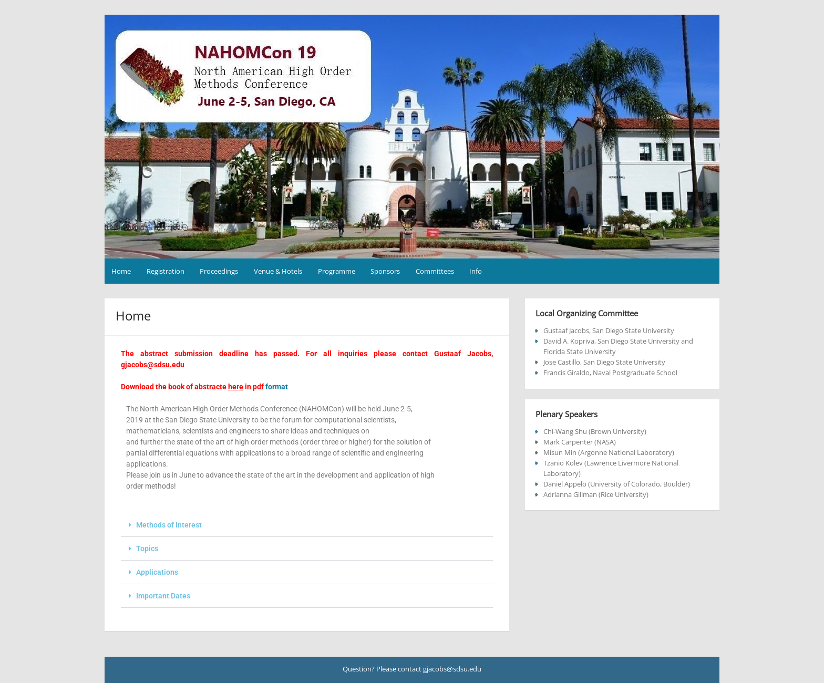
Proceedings (219, 271)
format (276, 386)
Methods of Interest (169, 525)
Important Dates (163, 596)
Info (475, 271)
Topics (147, 548)
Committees (435, 271)
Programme (336, 271)
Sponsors (385, 271)
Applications (157, 572)
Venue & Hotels (278, 271)
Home (121, 271)
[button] (307, 525)
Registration (165, 271)
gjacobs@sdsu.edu (152, 364)
